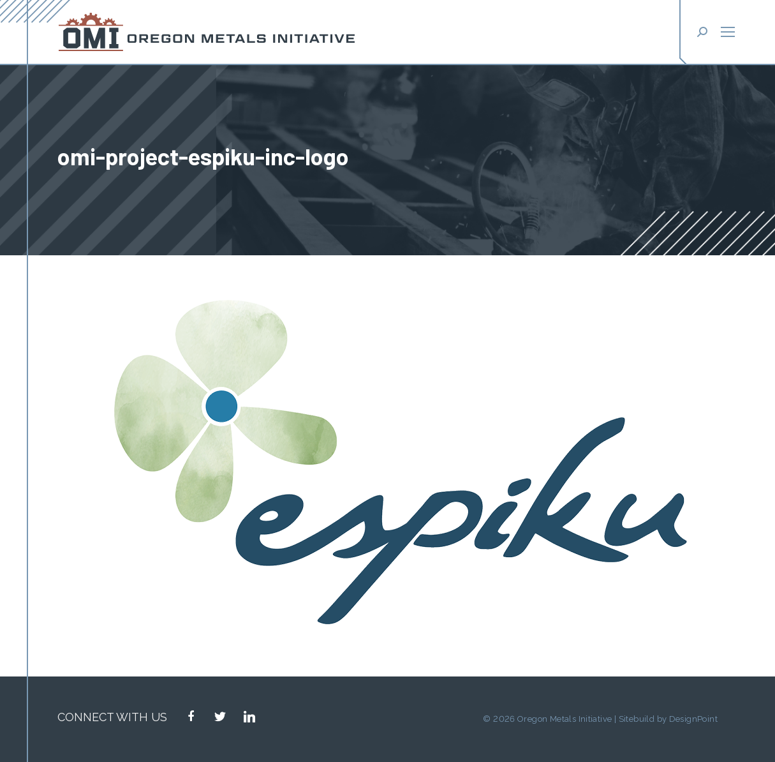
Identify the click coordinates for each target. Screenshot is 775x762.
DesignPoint (693, 719)
